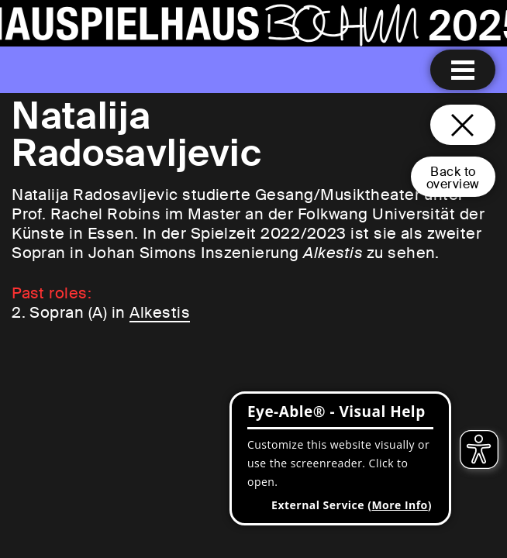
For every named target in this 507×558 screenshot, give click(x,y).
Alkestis (159, 312)
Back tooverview (453, 178)
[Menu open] (462, 70)
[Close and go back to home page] (462, 125)
